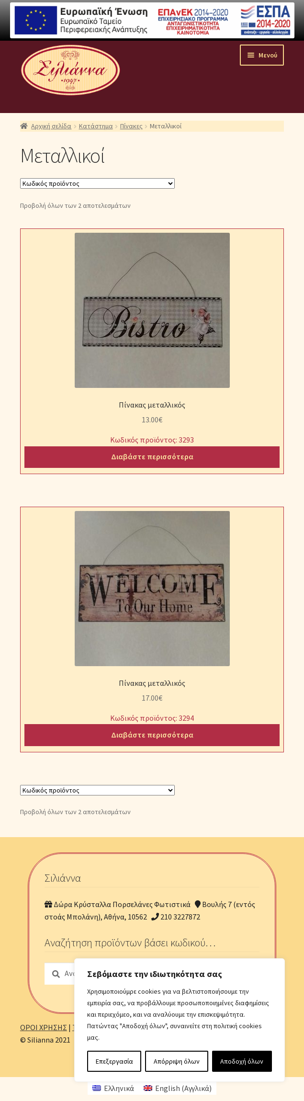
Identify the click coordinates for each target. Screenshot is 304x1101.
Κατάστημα (96, 126)
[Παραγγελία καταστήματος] (97, 183)
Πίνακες (131, 126)
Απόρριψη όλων (177, 1061)
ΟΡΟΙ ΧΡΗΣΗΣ (43, 1027)
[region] (179, 1020)
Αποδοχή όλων (241, 1061)
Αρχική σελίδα (51, 126)
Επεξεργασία (114, 1061)
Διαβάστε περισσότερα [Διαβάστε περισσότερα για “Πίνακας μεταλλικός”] (152, 456)
